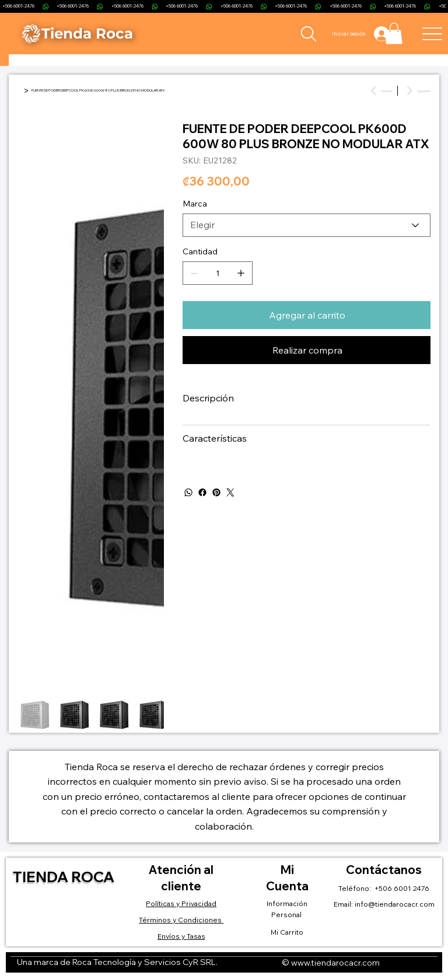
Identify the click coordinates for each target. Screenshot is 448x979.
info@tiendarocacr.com (395, 904)
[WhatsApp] (188, 492)
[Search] (308, 34)
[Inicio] (19, 90)
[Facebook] (202, 492)
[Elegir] (306, 225)
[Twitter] (230, 492)
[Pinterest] (216, 492)
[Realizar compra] (306, 350)
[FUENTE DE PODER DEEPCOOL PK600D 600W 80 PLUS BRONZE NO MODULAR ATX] (98, 90)
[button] (394, 33)
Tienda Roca (63, 877)
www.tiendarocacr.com (335, 962)
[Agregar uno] (241, 273)
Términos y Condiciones (181, 919)
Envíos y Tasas (181, 936)
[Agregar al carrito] (306, 315)
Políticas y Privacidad (181, 903)
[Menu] (432, 33)
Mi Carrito (287, 932)
